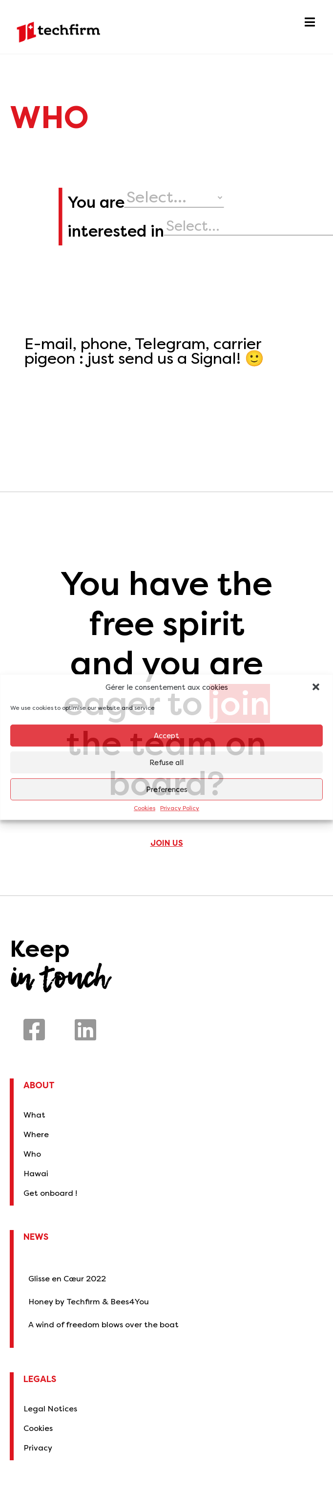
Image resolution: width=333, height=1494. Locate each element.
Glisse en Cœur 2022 (67, 1278)
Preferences (166, 789)
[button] (317, 688)
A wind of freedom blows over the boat (103, 1324)
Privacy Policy (179, 808)
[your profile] (237, 198)
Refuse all (166, 762)
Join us (166, 843)
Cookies (144, 808)
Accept (166, 735)
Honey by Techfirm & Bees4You (88, 1301)
